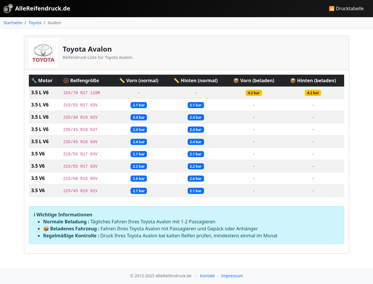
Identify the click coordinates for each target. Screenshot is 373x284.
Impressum (232, 275)
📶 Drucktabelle (346, 8)
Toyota (35, 22)
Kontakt (207, 275)
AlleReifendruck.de (36, 8)
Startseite (12, 22)
